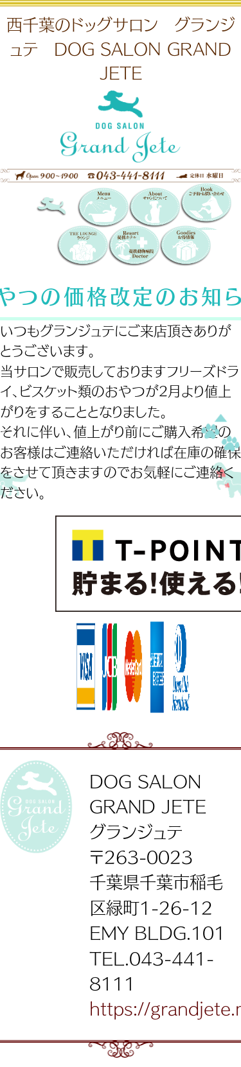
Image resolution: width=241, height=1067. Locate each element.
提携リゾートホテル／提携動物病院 (133, 246)
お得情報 (185, 246)
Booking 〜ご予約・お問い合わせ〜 (205, 206)
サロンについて (154, 208)
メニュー (103, 208)
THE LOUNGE (82, 246)
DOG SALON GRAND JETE (61, 208)
